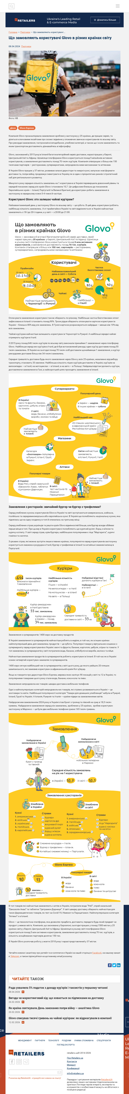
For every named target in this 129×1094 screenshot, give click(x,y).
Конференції (73, 1068)
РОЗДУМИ (67, 1039)
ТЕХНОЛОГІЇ (53, 1039)
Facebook (97, 953)
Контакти (72, 1061)
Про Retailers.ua (75, 1058)
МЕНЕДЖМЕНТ (23, 1039)
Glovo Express (27, 128)
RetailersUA (106, 1079)
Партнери (25, 32)
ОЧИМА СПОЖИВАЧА (84, 1039)
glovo (13, 128)
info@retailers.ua (75, 1073)
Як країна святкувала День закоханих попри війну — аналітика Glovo (54, 1008)
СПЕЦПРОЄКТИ (105, 1039)
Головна (13, 32)
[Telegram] (26, 1061)
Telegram (14, 956)
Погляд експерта (66, 1043)
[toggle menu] (117, 6)
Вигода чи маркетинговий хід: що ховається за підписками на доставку (56, 998)
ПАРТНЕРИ (39, 1039)
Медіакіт (71, 1065)
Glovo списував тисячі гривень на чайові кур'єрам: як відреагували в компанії (60, 1018)
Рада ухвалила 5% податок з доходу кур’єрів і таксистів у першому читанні (58, 987)
